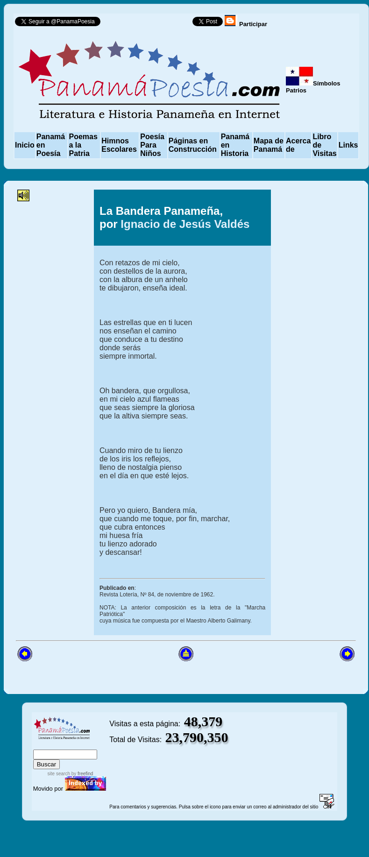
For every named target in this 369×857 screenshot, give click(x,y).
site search (59, 773)
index (42, 745)
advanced (94, 745)
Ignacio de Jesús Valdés (185, 224)
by (81, 773)
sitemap (64, 745)
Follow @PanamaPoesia (149, 24)
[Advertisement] (54, 341)
